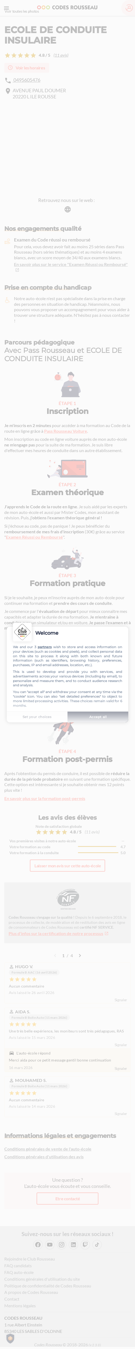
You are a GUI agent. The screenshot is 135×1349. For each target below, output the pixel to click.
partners (45, 647)
